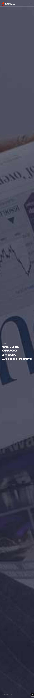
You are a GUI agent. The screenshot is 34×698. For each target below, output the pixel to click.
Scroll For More (7, 694)
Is (32, 695)
